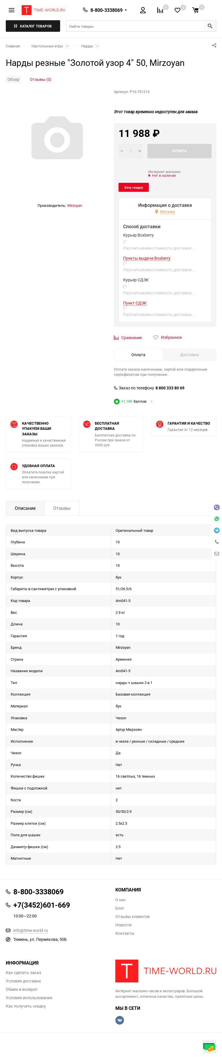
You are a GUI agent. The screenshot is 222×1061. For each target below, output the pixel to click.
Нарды (87, 46)
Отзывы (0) (40, 79)
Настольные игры (47, 46)
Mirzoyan (74, 205)
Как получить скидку (26, 1006)
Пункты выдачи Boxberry (147, 258)
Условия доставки (23, 981)
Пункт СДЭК (135, 303)
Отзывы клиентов (132, 917)
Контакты (124, 933)
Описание (25, 508)
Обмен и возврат (22, 989)
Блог (119, 908)
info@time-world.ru (30, 930)
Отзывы (62, 508)
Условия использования (29, 998)
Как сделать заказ (23, 973)
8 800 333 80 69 (170, 388)
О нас (120, 900)
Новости (123, 925)
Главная (13, 46)
